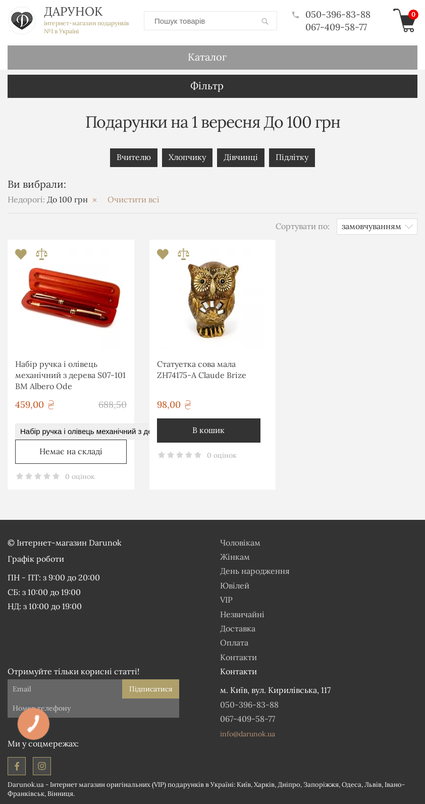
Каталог (207, 56)
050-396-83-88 (331, 15)
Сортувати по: (303, 226)
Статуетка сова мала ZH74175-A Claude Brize (201, 369)
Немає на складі (70, 451)
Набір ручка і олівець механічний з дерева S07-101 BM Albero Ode (70, 375)
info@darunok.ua (247, 733)
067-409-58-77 (336, 27)
